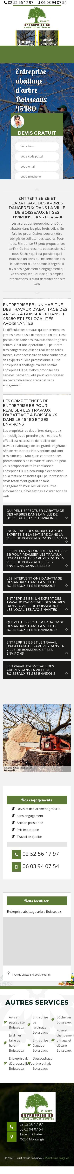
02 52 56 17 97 (18, 2)
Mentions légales (57, 1158)
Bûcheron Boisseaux (60, 1019)
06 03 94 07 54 (51, 2)
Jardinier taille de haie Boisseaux (13, 1043)
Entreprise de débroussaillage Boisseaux (13, 1063)
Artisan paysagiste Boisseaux (13, 1022)
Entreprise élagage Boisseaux (37, 1045)
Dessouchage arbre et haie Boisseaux (37, 1063)
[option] (26, 43)
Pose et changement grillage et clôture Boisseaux (60, 1040)
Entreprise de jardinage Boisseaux (37, 1025)
